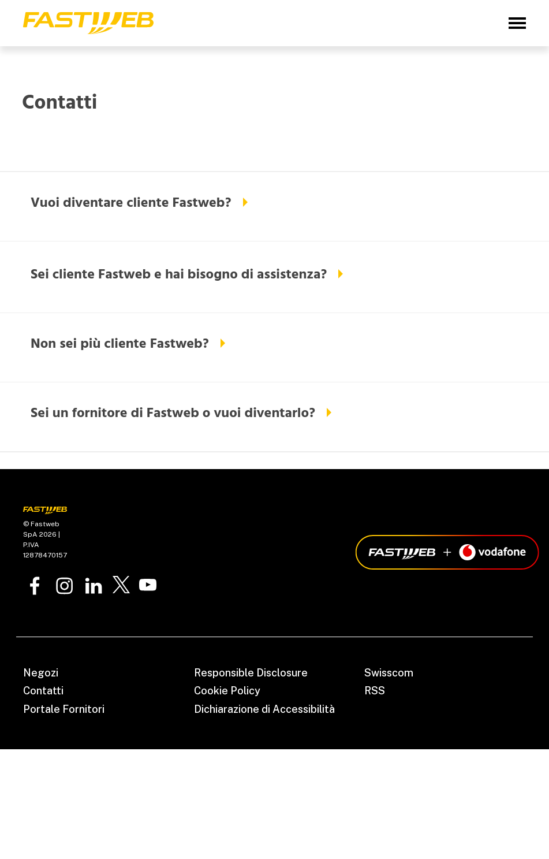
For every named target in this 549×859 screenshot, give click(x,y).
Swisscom (388, 673)
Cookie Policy (227, 691)
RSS (374, 691)
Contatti (43, 691)
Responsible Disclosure (251, 673)
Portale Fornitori (63, 709)
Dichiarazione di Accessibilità (264, 709)
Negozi (40, 673)
